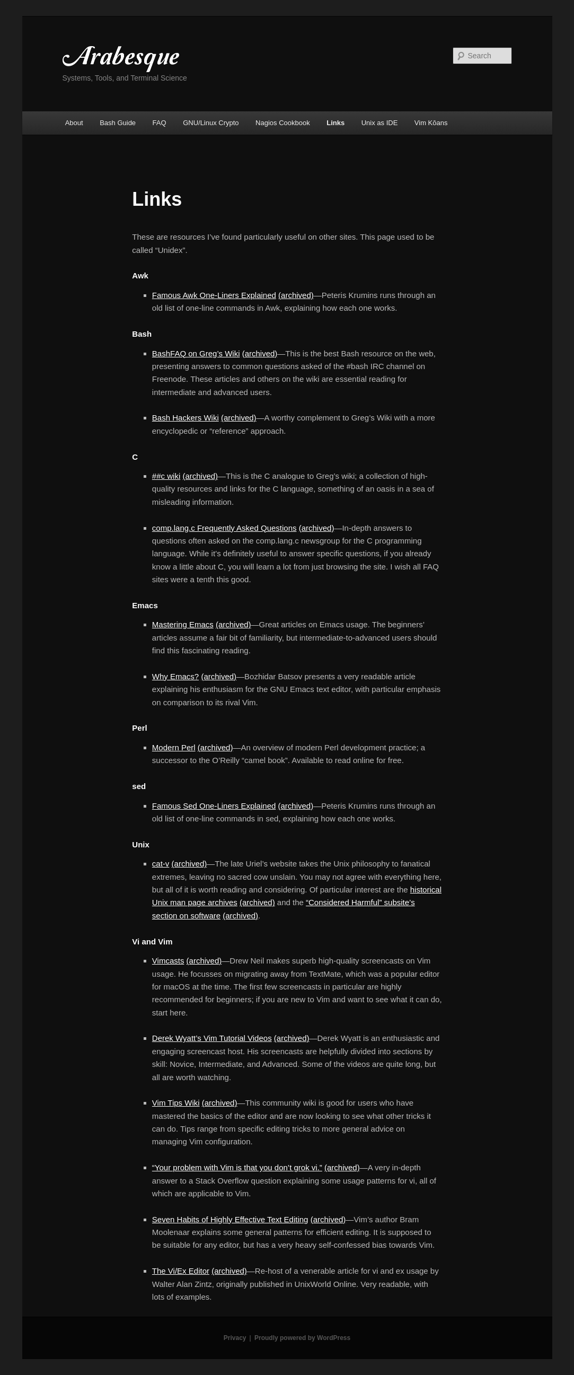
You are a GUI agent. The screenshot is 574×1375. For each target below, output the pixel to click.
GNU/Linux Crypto (211, 123)
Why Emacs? (175, 676)
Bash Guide (118, 123)
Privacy (235, 1338)
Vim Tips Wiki (176, 1102)
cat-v (161, 863)
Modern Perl (174, 747)
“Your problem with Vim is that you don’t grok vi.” (237, 1167)
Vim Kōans (431, 123)
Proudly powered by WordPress (302, 1338)
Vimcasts (168, 960)
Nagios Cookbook (282, 123)
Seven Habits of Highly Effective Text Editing (230, 1219)
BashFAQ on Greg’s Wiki (196, 353)
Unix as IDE (379, 123)
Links (335, 123)
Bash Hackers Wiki (185, 417)
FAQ (159, 123)
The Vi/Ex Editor (180, 1270)
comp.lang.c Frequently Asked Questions (224, 527)
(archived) (296, 295)
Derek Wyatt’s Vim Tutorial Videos (212, 1038)
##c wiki (166, 475)
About (74, 123)
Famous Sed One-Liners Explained (214, 805)
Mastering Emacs (183, 624)
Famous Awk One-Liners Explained (214, 295)
